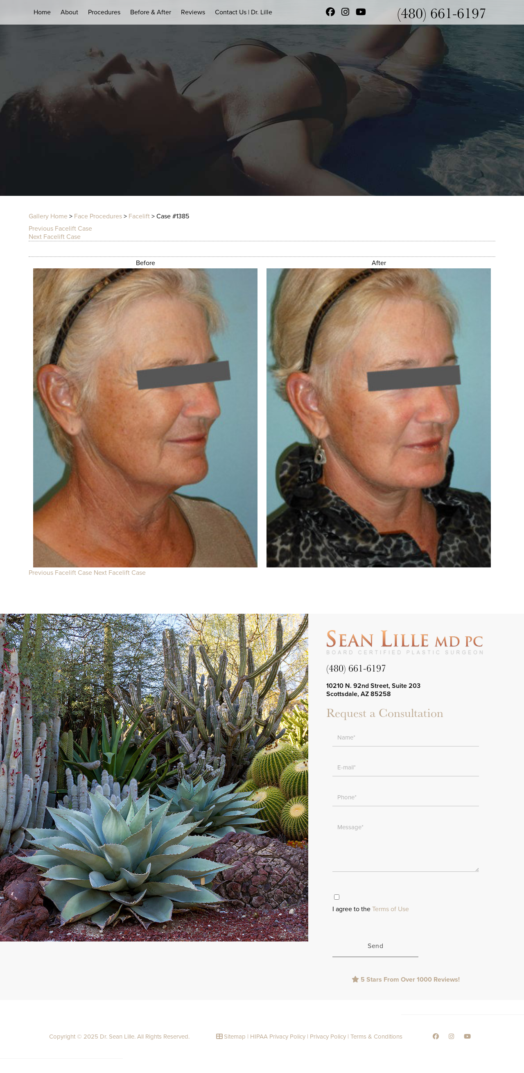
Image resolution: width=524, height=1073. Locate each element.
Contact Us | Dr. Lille (243, 12)
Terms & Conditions (376, 1036)
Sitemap (235, 1036)
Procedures (104, 12)
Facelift (139, 216)
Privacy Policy (328, 1036)
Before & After (150, 12)
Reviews (193, 12)
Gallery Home (48, 216)
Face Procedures (98, 216)
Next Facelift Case (55, 237)
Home (42, 12)
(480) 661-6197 (441, 12)
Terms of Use (390, 909)
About (69, 12)
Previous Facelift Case (60, 229)
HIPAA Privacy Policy (277, 1036)
